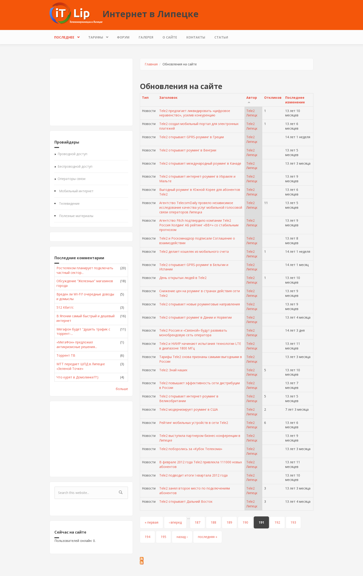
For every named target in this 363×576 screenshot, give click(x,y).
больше (122, 389)
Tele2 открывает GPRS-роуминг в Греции (191, 137)
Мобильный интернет (76, 191)
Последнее (65, 36)
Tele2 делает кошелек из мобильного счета (194, 251)
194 (147, 536)
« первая (151, 522)
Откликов (273, 97)
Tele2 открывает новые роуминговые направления (199, 304)
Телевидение (69, 203)
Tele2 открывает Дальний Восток (186, 501)
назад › (182, 536)
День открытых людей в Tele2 (183, 277)
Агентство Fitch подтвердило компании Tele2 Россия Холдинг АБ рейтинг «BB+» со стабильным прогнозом (198, 225)
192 (277, 522)
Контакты (195, 37)
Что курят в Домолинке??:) (77, 377)
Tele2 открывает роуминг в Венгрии (187, 150)
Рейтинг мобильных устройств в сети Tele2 (193, 422)
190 (245, 522)
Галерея (146, 37)
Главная (151, 64)
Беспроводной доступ (75, 166)
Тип (145, 97)
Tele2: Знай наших (173, 370)
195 (163, 536)
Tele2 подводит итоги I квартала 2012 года (193, 475)
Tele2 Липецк (251, 113)
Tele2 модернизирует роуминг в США (188, 409)
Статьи (221, 37)
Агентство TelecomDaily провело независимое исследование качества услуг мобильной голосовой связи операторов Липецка (200, 207)
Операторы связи (71, 178)
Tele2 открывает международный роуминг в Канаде (200, 163)
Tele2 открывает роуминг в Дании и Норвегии (195, 317)
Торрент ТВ (65, 355)
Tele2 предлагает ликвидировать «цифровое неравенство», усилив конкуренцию (194, 113)
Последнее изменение (295, 99)
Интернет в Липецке (151, 13)
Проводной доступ (72, 154)
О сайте (170, 37)
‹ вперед (175, 522)
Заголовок (168, 97)
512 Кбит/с (65, 307)
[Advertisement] (91, 92)
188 (213, 522)
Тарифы (97, 36)
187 (197, 522)
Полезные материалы (76, 216)
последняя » (207, 536)
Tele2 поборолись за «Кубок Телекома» (190, 449)
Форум (123, 37)
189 (229, 522)
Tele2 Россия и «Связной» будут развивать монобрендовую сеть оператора (193, 332)
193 (293, 522)
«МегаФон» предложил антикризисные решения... (76, 344)
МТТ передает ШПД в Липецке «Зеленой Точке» (80, 366)
